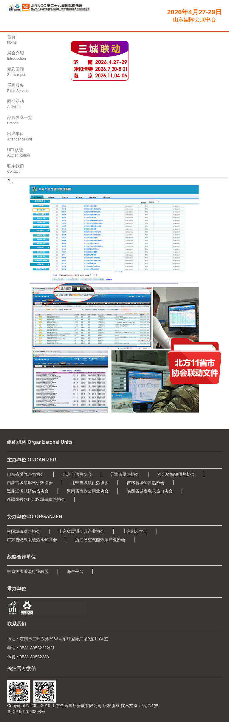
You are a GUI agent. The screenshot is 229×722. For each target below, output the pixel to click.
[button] (114, 88)
